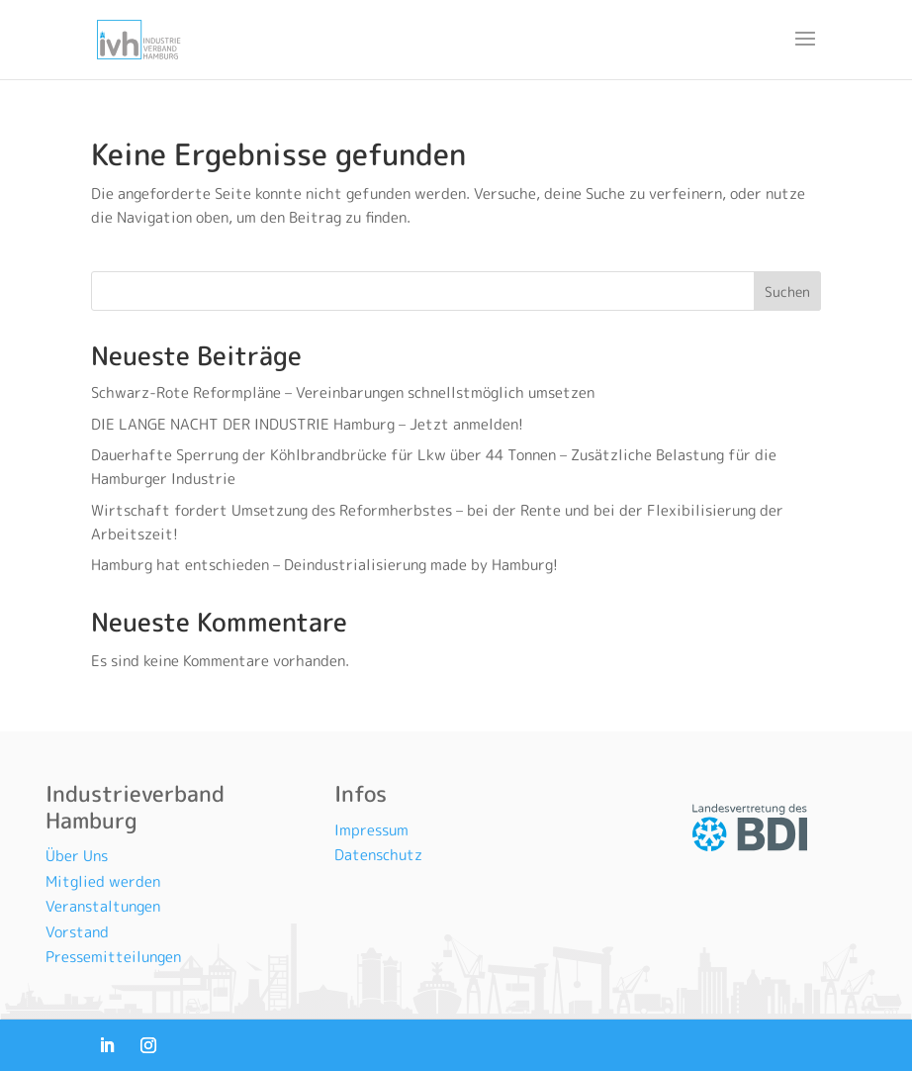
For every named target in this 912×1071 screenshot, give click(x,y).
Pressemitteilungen (113, 956)
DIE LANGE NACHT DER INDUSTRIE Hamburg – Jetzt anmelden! (309, 424)
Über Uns (77, 855)
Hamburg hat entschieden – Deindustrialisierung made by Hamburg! (326, 564)
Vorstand (77, 932)
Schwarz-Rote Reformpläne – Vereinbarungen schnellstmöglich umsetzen (342, 392)
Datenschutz (378, 854)
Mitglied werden (103, 881)
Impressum (371, 830)
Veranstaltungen (103, 906)
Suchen (787, 291)
